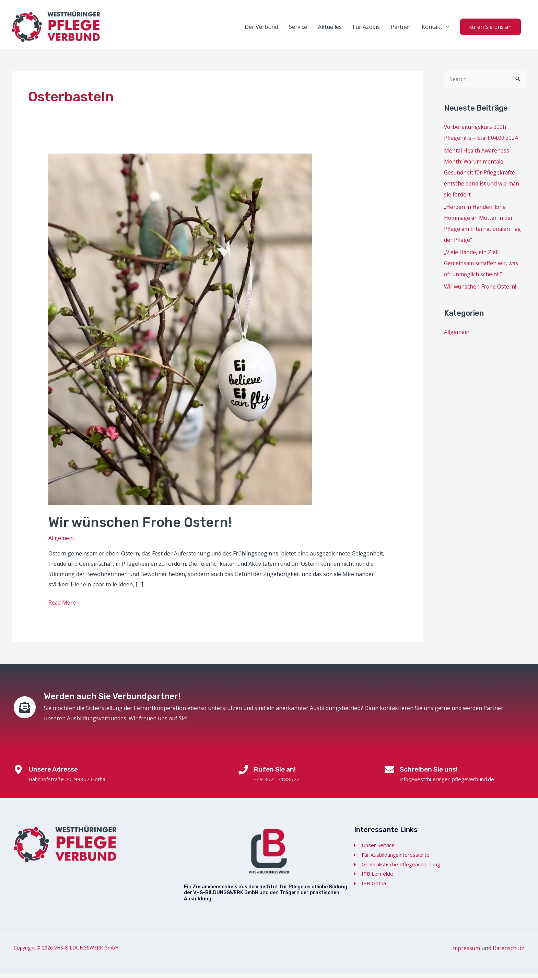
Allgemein (61, 543)
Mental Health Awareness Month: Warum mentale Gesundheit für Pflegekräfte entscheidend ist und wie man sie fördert (482, 177)
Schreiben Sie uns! (430, 774)
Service (298, 29)
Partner (401, 29)
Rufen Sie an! (276, 774)
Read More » (64, 607)
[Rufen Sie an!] (243, 775)
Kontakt (432, 29)
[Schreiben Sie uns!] (389, 775)
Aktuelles (330, 29)
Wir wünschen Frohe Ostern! (141, 528)
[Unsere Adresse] (19, 775)
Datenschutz (508, 953)
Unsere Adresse (56, 774)
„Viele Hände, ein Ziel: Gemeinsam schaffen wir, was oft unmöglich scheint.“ (481, 268)
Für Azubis (366, 29)
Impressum (464, 953)
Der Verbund (261, 29)
